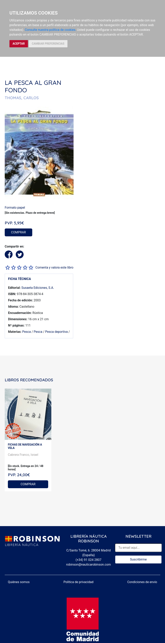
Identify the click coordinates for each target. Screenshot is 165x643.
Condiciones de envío (142, 582)
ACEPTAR (19, 43)
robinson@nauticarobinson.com (88, 564)
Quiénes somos (19, 582)
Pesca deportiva (56, 332)
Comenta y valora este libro (54, 267)
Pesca (26, 332)
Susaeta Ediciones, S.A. (37, 288)
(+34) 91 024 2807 (88, 560)
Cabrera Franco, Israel (23, 455)
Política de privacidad (78, 582)
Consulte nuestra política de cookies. (50, 30)
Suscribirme (138, 559)
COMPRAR (18, 232)
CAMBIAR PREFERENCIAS (48, 43)
